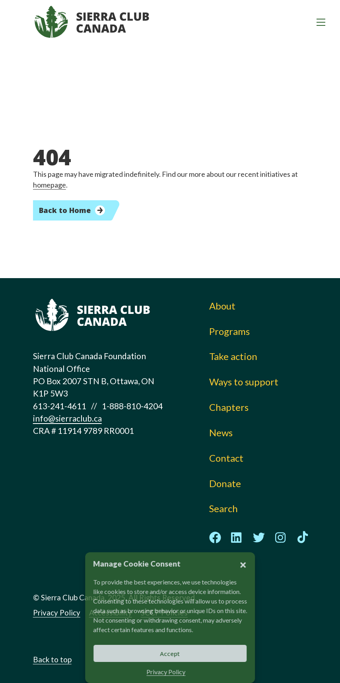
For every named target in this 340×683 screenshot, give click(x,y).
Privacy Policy (166, 671)
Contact (226, 458)
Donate (225, 483)
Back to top (52, 659)
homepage (49, 184)
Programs (229, 331)
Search (223, 508)
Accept (170, 654)
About (222, 306)
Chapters (229, 407)
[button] (243, 564)
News (221, 432)
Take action (233, 356)
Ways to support (243, 381)
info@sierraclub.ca (67, 418)
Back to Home (65, 210)
